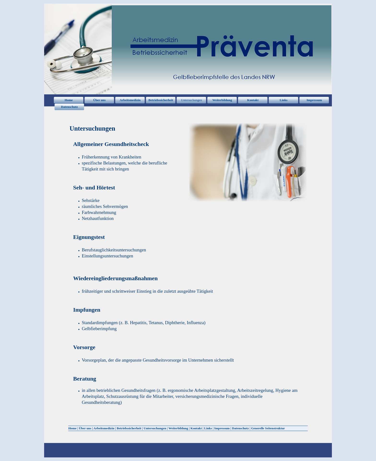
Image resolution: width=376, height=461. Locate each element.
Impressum (222, 428)
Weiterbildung (178, 428)
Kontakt (196, 428)
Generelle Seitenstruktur (268, 428)
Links (208, 428)
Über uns (85, 428)
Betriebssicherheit (129, 428)
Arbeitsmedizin (104, 428)
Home (72, 428)
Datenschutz (240, 428)
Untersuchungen (155, 428)
